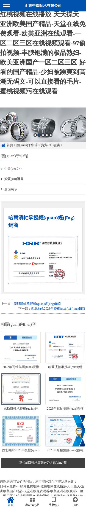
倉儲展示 (10, 189)
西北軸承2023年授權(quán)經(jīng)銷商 (58, 308)
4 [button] (47, 135)
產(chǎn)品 (32, 502)
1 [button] (35, 135)
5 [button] (51, 135)
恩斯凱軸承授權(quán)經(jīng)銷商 (37, 304)
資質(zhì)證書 (50, 145)
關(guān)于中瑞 (27, 145)
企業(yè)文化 (13, 168)
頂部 (75, 502)
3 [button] (43, 135)
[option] (43, 125)
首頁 (10, 145)
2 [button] (39, 135)
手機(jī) (54, 502)
